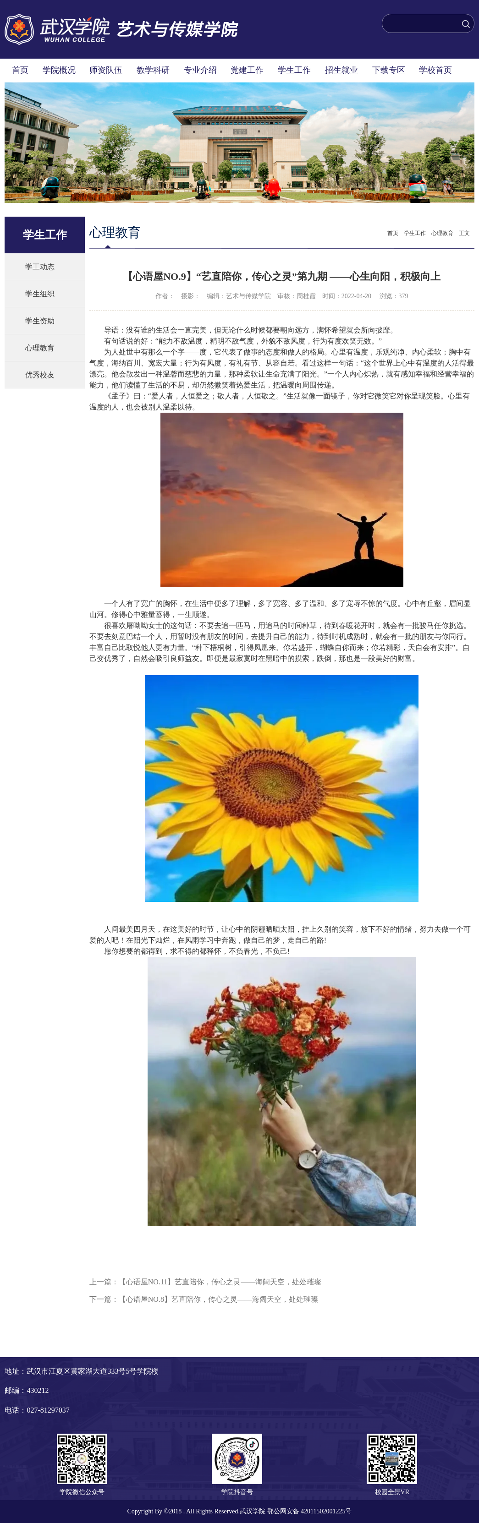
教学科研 (153, 70)
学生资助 (40, 321)
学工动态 (40, 267)
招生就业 (341, 70)
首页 (20, 70)
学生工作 (294, 70)
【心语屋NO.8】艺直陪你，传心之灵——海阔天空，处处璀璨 (218, 1299)
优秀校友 (40, 375)
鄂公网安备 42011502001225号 (309, 1511)
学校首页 (435, 70)
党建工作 (247, 70)
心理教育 (40, 348)
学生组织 (40, 294)
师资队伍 (105, 70)
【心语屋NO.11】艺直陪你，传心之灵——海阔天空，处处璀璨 (220, 1282)
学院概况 (59, 70)
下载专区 (388, 70)
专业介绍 (200, 70)
